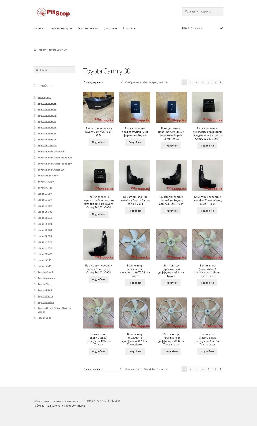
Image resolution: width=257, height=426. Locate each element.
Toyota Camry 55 (47, 133)
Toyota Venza (45, 296)
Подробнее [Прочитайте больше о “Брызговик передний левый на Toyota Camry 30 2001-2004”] (207, 210)
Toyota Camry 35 (47, 109)
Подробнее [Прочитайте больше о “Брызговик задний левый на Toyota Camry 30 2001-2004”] (134, 210)
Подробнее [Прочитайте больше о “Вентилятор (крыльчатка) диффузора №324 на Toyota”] (171, 282)
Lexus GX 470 (45, 254)
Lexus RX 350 (45, 236)
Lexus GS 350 (45, 217)
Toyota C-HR (45, 187)
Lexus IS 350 (44, 266)
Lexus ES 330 (45, 199)
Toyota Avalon (46, 302)
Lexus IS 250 (44, 260)
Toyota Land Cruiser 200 (51, 169)
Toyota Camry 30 (47, 103)
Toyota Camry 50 (47, 127)
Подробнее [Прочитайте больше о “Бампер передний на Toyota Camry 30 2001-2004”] (98, 142)
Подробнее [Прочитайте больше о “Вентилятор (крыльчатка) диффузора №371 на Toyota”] (98, 351)
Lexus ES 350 (45, 205)
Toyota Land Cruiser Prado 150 (55, 163)
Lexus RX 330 (45, 230)
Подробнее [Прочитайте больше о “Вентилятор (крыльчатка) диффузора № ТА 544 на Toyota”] (134, 282)
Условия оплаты (88, 28)
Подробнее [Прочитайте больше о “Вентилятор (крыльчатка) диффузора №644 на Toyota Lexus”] (171, 351)
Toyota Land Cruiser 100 (51, 151)
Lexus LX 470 (45, 241)
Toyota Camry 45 (47, 121)
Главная (38, 28)
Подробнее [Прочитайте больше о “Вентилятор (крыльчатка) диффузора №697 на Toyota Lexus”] (207, 351)
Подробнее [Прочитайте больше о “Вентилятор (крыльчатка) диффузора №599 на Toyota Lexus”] (134, 351)
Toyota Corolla (46, 272)
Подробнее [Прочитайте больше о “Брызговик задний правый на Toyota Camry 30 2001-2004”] (171, 210)
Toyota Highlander (48, 175)
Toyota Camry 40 (47, 115)
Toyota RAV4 (45, 290)
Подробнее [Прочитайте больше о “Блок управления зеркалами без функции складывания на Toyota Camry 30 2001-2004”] (98, 214)
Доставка (110, 28)
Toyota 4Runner (46, 181)
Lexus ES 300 (45, 193)
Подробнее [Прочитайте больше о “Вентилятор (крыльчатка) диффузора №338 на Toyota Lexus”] (207, 282)
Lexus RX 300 (45, 223)
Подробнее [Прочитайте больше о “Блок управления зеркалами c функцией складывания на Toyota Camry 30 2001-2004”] (207, 145)
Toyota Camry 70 (47, 139)
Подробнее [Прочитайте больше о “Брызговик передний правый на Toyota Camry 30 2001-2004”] (98, 279)
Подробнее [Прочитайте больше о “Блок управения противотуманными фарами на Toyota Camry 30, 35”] (171, 145)
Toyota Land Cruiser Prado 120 (55, 157)
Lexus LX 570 (45, 248)
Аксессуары (44, 97)
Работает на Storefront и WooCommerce (59, 405)
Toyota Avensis (46, 278)
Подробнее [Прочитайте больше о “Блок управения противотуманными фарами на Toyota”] (134, 142)
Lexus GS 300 (45, 211)
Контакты (129, 28)
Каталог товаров (61, 28)
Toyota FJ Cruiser (47, 145)
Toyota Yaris (45, 284)
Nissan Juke (44, 317)
